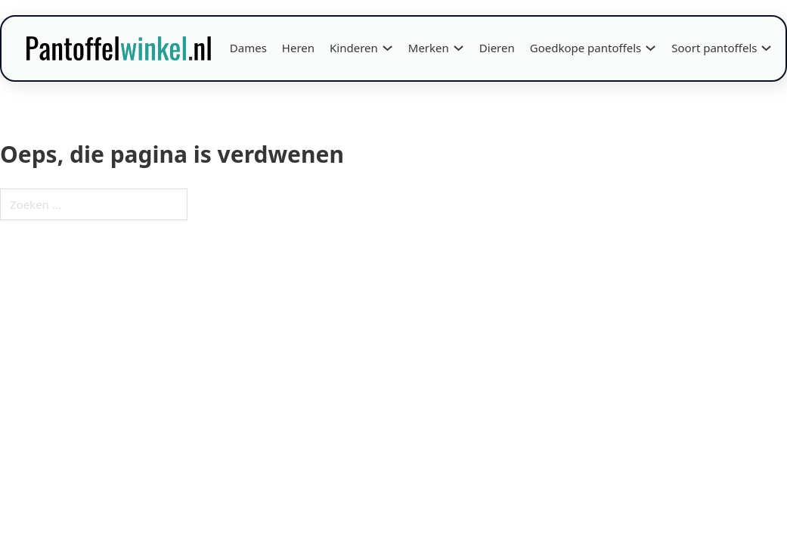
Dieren (497, 47)
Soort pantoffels (714, 47)
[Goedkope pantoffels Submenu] (650, 48)
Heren (298, 47)
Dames (248, 47)
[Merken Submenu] (458, 48)
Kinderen (354, 47)
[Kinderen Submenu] (387, 48)
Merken (428, 47)
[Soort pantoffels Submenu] (766, 48)
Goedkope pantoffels (586, 47)
